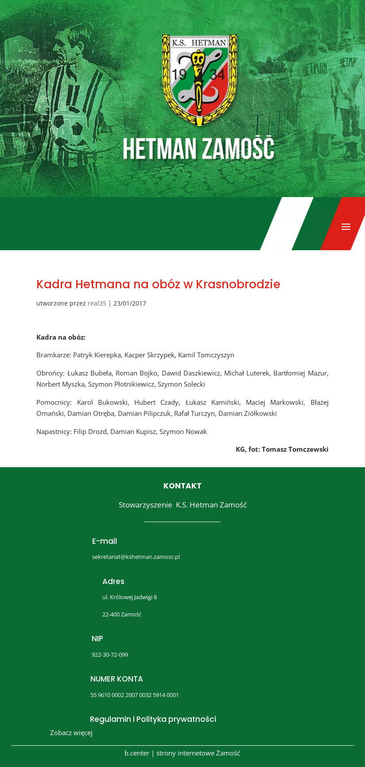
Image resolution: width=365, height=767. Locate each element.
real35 (97, 303)
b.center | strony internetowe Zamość (182, 752)
